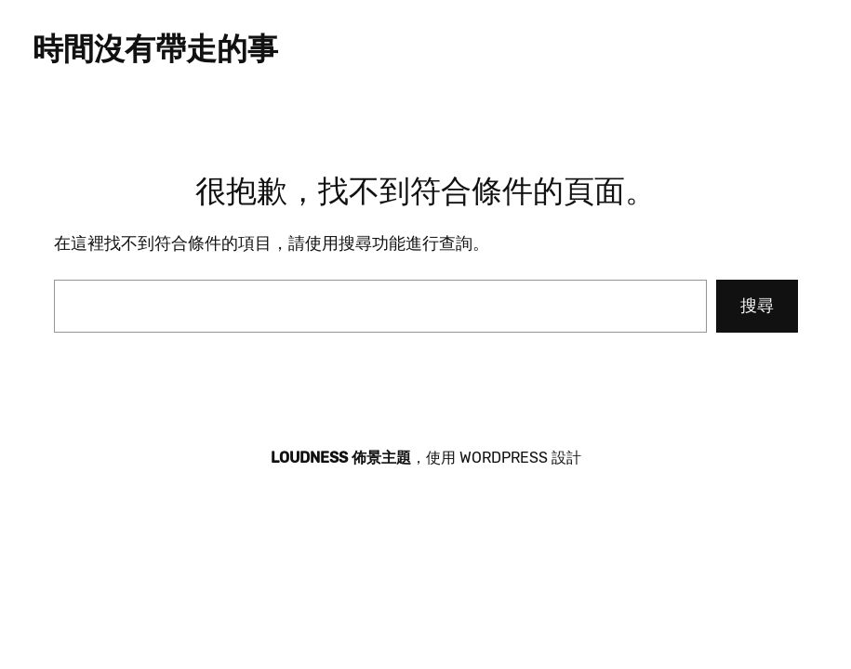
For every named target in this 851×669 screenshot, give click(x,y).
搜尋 (757, 306)
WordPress (503, 457)
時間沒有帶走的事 (155, 49)
